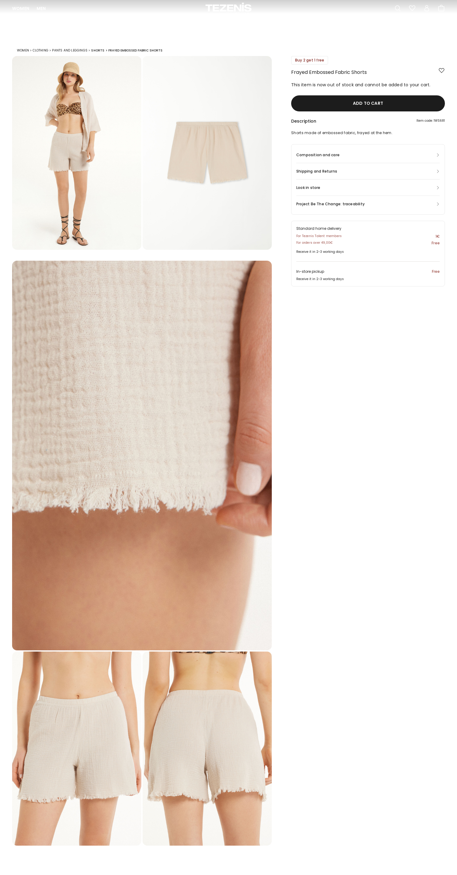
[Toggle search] (397, 8)
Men (41, 8)
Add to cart (368, 107)
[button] (368, 126)
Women (20, 8)
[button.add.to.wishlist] (442, 75)
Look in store (308, 191)
